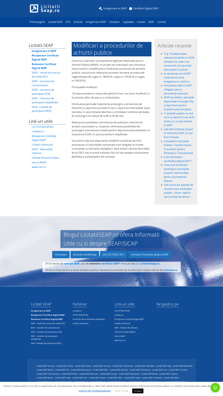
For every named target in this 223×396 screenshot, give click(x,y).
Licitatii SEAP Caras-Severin (48, 374)
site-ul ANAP (39, 162)
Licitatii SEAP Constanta (152, 377)
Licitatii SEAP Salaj (163, 366)
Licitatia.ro (38, 131)
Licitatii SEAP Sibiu (114, 377)
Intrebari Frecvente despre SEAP (149, 254)
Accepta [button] (138, 390)
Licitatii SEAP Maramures (81, 370)
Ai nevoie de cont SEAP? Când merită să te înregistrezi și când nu (177, 77)
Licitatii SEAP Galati (132, 377)
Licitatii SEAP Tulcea (64, 366)
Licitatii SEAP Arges (63, 377)
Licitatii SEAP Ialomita (119, 370)
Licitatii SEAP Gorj (159, 370)
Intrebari (114, 22)
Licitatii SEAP (55, 22)
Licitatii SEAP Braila (69, 374)
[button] (215, 387)
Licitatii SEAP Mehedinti (183, 366)
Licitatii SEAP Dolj (79, 377)
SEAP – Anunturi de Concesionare (43, 83)
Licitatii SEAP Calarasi (168, 374)
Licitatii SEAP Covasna (178, 370)
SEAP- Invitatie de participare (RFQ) (42, 109)
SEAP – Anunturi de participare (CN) (43, 92)
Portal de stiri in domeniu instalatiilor (89, 319)
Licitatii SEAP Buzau (149, 374)
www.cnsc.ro (39, 167)
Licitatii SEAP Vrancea (46, 366)
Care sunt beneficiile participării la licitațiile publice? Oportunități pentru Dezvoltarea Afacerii (176, 172)
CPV (68, 22)
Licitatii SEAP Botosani (88, 374)
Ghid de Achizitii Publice (45, 157)
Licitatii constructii (42, 144)
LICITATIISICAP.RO (42, 127)
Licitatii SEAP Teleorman (122, 366)
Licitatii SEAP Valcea (97, 377)
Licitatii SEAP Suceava (102, 366)
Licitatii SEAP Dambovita (129, 374)
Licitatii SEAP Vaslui (83, 366)
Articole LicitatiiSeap (84, 254)
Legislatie (128, 22)
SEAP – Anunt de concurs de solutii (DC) (46, 74)
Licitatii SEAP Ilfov (100, 370)
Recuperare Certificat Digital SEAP (44, 138)
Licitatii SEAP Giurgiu (108, 374)
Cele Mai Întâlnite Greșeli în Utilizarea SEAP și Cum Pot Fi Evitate (178, 133)
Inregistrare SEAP (95, 22)
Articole (78, 22)
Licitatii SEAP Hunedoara (140, 370)
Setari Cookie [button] (121, 390)
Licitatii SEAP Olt (62, 370)
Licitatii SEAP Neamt (45, 370)
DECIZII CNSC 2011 (114, 254)
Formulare (61, 254)
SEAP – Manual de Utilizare (42, 151)
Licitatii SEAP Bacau (45, 377)
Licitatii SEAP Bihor (171, 377)
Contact (161, 22)
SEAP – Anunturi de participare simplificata (45, 100)
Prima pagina (37, 22)
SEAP (151, 22)
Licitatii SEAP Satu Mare (145, 366)
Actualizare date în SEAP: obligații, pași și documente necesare (178, 89)
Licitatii (141, 22)
